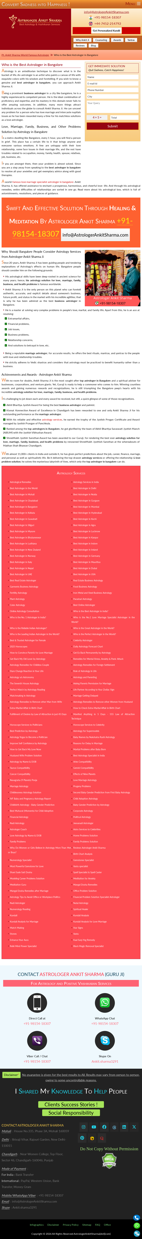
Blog (93, 45)
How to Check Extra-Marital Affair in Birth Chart (96, 708)
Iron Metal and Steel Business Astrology (92, 592)
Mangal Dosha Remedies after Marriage (29, 890)
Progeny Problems (82, 786)
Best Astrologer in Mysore (22, 531)
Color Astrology (17, 605)
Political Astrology (82, 817)
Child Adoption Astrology (85, 798)
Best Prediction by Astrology (24, 731)
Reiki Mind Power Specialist (23, 946)
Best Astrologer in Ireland (85, 549)
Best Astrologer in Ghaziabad (24, 500)
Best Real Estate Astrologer (23, 580)
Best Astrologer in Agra (84, 525)
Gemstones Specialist (83, 860)
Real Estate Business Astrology (88, 580)
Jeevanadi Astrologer (83, 823)
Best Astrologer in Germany (86, 556)
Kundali (13, 915)
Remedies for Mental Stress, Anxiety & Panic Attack (98, 659)
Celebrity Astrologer (82, 640)
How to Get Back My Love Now (25, 749)
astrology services (52, 419)
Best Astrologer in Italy (21, 562)
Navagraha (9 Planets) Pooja (23, 780)
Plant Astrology (17, 599)
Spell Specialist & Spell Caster (87, 872)
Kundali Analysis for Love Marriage (90, 921)
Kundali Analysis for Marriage (24, 921)
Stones (13, 933)
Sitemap (86, 1224)
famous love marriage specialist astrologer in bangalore (42, 181)
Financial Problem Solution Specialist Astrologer (96, 897)
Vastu (76, 933)
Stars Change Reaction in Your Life (26, 671)
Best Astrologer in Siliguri (22, 525)
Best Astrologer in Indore (85, 543)
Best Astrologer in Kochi (85, 519)
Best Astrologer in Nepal (21, 568)
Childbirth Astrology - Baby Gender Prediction (32, 804)
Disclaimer (53, 1224)
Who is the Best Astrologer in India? (90, 611)
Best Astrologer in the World (24, 488)
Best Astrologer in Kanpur (85, 537)
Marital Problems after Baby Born (89, 749)
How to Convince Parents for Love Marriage (31, 652)
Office (107, 1224)
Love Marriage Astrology (85, 780)
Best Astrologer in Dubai (85, 568)
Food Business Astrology (85, 586)
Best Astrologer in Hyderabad (87, 512)
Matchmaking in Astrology (22, 695)
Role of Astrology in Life (85, 671)
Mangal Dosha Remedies (85, 884)
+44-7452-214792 (107, 23)
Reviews (80, 45)
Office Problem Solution (85, 890)
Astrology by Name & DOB (23, 761)
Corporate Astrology (83, 810)
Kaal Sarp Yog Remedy (84, 940)
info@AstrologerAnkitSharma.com (106, 12)
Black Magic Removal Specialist (88, 946)
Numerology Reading (20, 909)
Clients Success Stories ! (71, 1104)
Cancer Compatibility (20, 774)
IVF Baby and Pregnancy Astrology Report (30, 798)
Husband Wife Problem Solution (26, 755)
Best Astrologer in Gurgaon (86, 500)
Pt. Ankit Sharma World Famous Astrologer (25, 54)
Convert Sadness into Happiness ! (71, 4)
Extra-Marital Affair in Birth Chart (26, 708)
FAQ (97, 1224)
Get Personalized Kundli (106, 30)
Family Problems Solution (85, 841)
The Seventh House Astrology (24, 683)
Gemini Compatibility (83, 768)
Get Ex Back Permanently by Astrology (92, 652)
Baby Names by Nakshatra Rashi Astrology (94, 737)
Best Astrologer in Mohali (22, 494)
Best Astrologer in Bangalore (23, 506)
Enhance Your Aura (19, 940)
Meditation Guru (18, 884)
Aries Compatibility (82, 761)
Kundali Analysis (81, 915)
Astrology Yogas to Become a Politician (29, 737)
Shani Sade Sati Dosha (21, 872)
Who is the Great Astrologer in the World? (93, 628)
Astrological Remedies (20, 482)
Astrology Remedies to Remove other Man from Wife (36, 701)
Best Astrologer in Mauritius (86, 562)
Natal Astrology (80, 903)
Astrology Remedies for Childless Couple (29, 665)
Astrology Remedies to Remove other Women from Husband (103, 701)
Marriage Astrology (19, 786)
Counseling (101, 40)
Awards (117, 40)
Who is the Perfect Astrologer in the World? (94, 634)
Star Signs (78, 927)
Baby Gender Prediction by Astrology (91, 804)
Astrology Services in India (86, 482)
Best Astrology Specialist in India (89, 755)
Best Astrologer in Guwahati (23, 519)
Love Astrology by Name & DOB (25, 835)
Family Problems (18, 841)
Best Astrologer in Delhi (84, 488)
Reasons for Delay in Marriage (88, 743)
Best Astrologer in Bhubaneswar (25, 537)
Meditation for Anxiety (84, 878)
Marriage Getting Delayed (85, 695)
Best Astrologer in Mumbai (86, 506)
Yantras (131, 40)
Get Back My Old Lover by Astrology (27, 659)
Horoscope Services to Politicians (26, 724)
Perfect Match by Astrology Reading (27, 689)
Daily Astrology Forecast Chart (88, 646)
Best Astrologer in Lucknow (86, 531)
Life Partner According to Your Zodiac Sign (93, 689)
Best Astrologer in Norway (23, 556)
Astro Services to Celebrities (86, 829)
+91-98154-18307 (107, 17)
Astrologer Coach (18, 829)
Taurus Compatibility (20, 768)
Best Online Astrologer (84, 605)
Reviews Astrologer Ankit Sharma (89, 847)
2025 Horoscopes (18, 646)
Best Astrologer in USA (84, 574)
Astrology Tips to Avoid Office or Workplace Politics (35, 897)
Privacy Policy (71, 1224)
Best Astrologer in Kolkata (22, 512)
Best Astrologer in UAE (21, 574)
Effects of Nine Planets (84, 774)
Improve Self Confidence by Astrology (28, 743)
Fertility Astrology (18, 592)
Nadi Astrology (17, 823)
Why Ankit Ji (82, 40)
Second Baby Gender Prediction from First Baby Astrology (101, 792)
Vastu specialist (80, 866)
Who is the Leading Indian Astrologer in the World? (35, 634)
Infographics (37, 1224)
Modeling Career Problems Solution (27, 878)
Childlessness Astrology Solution (25, 792)
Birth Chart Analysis (82, 854)
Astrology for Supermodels (86, 731)
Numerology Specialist (21, 860)
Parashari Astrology (82, 599)
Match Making (17, 927)
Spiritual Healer (80, 909)
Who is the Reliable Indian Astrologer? (28, 628)
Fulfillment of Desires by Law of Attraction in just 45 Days (38, 714)
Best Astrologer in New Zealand (25, 549)
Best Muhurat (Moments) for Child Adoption (31, 810)
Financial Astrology (19, 817)
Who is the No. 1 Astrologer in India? (28, 617)
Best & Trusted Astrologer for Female (28, 640)
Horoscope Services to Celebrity (88, 724)
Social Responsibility (71, 1113)
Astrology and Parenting (85, 677)
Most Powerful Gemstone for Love (26, 866)
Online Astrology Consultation (24, 611)
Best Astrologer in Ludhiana (23, 543)
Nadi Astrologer (17, 903)
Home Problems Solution (85, 835)
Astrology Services (71, 473)
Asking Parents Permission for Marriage (92, 683)
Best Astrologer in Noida (85, 494)
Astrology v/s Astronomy (22, 677)
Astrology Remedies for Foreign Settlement (94, 665)
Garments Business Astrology (24, 586)
